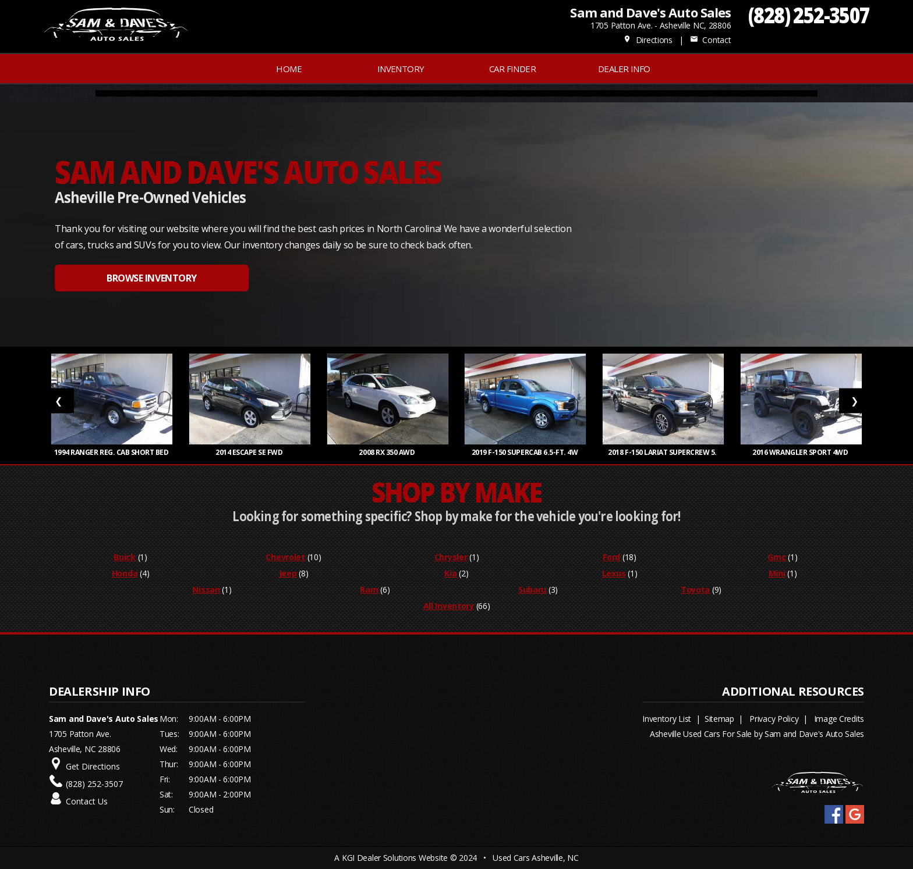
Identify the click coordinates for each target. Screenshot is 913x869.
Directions (648, 39)
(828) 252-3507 (809, 15)
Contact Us (87, 801)
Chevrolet (285, 556)
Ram (369, 589)
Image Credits (839, 718)
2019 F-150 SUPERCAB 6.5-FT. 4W (525, 452)
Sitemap (719, 718)
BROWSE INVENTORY (151, 278)
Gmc (776, 556)
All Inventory (448, 605)
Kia (450, 573)
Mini (777, 573)
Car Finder (512, 68)
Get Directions (93, 766)
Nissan (206, 589)
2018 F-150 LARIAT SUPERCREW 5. (663, 452)
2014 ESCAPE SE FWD (249, 452)
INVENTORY (400, 68)
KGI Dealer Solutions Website (395, 857)
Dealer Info (624, 68)
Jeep (288, 573)
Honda (125, 573)
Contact (710, 39)
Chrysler (451, 556)
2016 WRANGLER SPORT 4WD (801, 452)
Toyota (695, 589)
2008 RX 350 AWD (387, 452)
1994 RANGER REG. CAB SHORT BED (112, 452)
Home (289, 68)
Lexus (614, 573)
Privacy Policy (773, 718)
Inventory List (666, 718)
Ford (611, 556)
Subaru (532, 589)
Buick (125, 556)
